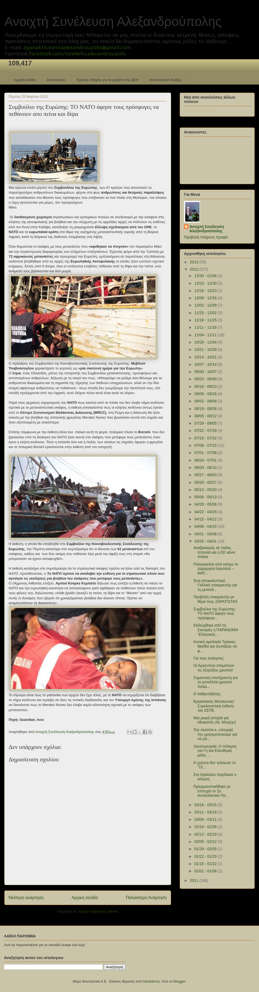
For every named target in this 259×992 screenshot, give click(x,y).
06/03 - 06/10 (205, 467)
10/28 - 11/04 (205, 342)
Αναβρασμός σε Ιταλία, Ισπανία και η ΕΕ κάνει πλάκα (214, 552)
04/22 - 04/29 (205, 512)
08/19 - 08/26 (205, 408)
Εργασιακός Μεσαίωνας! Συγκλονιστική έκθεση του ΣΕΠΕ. (213, 706)
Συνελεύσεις (56, 80)
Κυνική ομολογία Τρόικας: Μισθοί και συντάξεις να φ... (215, 646)
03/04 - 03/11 (205, 819)
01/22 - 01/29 (205, 856)
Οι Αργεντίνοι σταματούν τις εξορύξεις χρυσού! (213, 667)
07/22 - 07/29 (205, 430)
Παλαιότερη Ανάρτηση (146, 897)
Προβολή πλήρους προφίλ (206, 237)
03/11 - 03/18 (205, 812)
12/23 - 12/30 (205, 283)
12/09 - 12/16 (205, 298)
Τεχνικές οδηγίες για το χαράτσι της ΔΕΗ (107, 80)
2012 (194, 269)
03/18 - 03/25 (205, 805)
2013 (194, 262)
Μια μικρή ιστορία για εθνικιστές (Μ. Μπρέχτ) (214, 720)
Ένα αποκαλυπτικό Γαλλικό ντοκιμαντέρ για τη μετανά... (215, 585)
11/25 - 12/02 (205, 313)
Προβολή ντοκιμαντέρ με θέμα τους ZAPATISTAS (215, 599)
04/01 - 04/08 (205, 534)
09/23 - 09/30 (205, 379)
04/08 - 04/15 (205, 526)
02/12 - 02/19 (205, 834)
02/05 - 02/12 (205, 841)
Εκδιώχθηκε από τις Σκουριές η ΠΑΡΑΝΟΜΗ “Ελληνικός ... (215, 630)
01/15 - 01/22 (205, 864)
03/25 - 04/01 (205, 541)
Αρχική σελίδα (25, 80)
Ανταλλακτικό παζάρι (165, 80)
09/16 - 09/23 (205, 386)
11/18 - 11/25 (205, 320)
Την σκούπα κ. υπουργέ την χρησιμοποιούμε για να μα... (215, 734)
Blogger (179, 981)
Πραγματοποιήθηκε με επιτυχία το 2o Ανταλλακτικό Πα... (211, 791)
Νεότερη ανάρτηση (26, 897)
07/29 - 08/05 (205, 423)
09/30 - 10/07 (205, 371)
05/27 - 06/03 (205, 475)
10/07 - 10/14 (205, 364)
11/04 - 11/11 (205, 335)
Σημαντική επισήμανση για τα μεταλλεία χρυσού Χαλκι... (215, 682)
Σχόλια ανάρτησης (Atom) (98, 911)
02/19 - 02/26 (205, 827)
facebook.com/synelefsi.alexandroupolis (77, 53)
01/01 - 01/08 (205, 871)
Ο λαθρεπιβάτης (207, 694)
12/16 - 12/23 (205, 290)
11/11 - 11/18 (205, 327)
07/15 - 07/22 (205, 438)
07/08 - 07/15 (205, 445)
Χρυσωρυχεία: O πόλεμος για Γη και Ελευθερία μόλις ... (215, 751)
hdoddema (151, 981)
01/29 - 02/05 (205, 849)
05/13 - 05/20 (205, 489)
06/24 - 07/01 (205, 460)
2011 (194, 880)
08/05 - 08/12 (205, 416)
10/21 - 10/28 (205, 349)
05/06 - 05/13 (205, 497)
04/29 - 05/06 (205, 504)
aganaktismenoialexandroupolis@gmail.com (77, 47)
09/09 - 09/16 (205, 394)
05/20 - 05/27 (205, 482)
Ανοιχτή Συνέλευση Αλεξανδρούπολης (112, 21)
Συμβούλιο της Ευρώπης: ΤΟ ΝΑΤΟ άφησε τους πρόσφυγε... (214, 613)
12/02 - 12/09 (205, 305)
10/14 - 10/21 (205, 357)
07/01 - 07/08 (205, 452)
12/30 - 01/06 (205, 276)
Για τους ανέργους (208, 658)
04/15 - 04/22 (205, 519)
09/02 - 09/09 (205, 401)
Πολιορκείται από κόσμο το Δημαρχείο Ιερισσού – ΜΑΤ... (215, 569)
